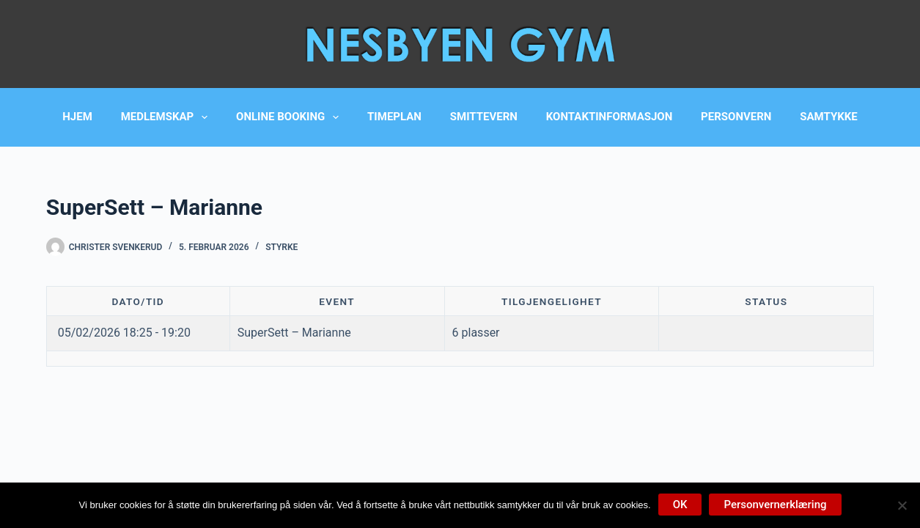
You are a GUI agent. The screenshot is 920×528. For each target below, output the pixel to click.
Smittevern (484, 116)
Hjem (77, 116)
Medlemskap (167, 117)
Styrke (281, 247)
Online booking (290, 117)
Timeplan (394, 116)
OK (680, 504)
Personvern (736, 116)
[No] (901, 505)
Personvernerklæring (775, 504)
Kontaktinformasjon (609, 116)
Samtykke (828, 116)
